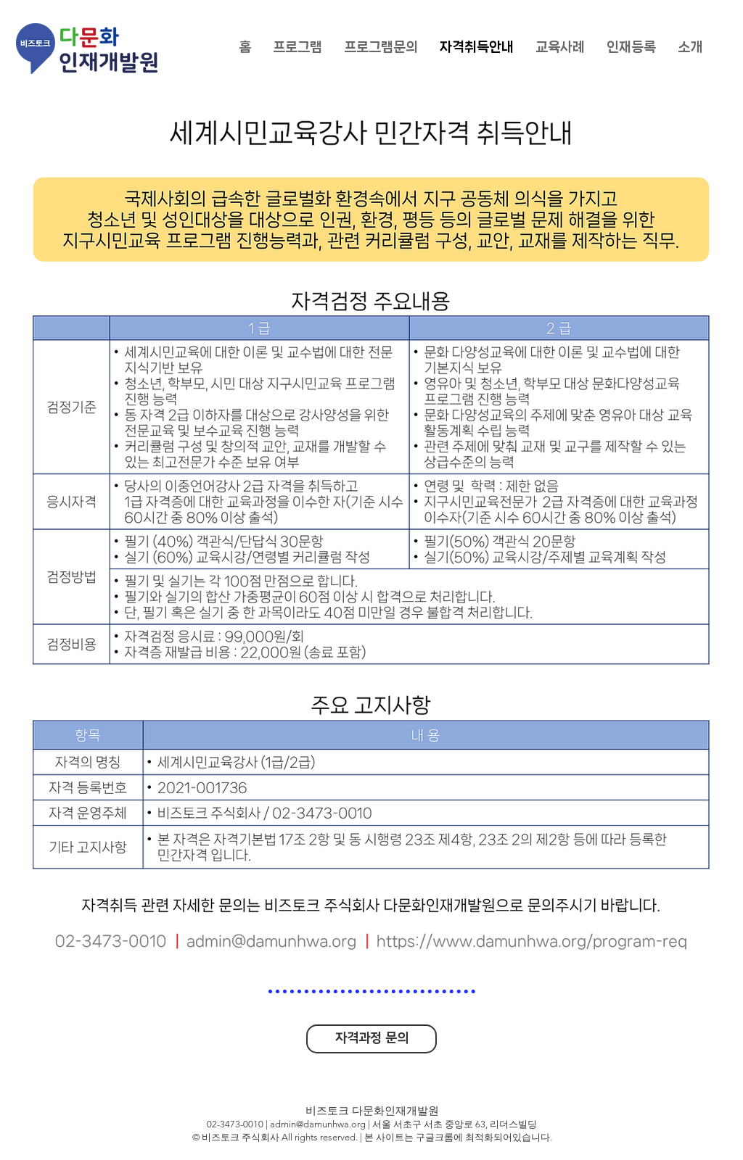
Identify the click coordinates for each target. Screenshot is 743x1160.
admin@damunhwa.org (318, 1124)
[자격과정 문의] (371, 1038)
